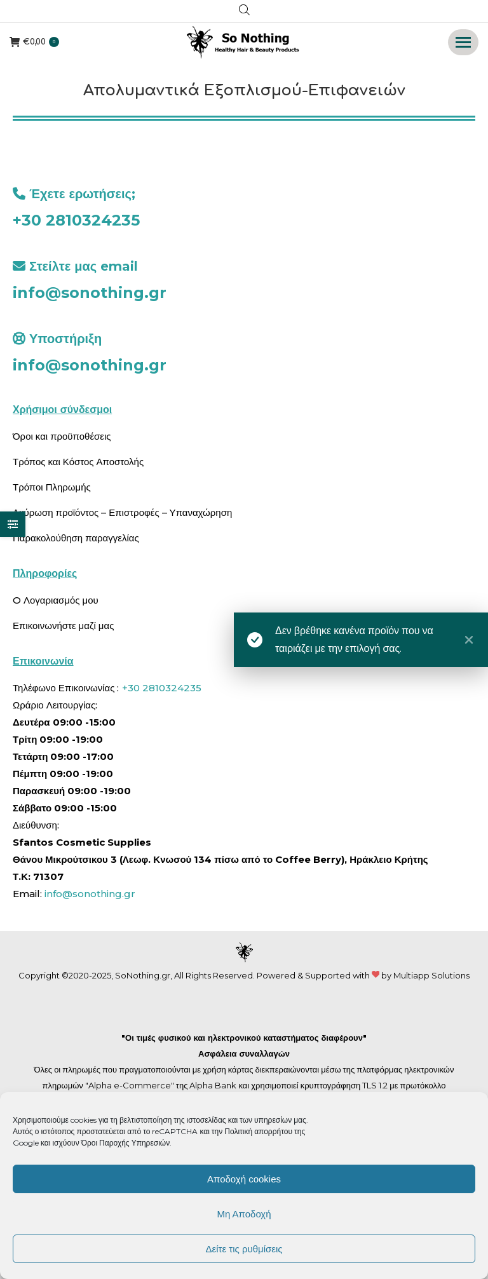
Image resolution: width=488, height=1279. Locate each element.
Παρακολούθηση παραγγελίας (76, 538)
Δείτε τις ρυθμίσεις (243, 1248)
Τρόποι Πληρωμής (52, 487)
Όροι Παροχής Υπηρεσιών (125, 1142)
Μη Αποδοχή (244, 1213)
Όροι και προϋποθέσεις (62, 436)
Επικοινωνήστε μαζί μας (63, 625)
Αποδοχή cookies (244, 1179)
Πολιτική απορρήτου (259, 1131)
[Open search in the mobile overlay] (244, 11)
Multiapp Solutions (431, 975)
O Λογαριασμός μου (55, 600)
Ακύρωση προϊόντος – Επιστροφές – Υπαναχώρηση (122, 512)
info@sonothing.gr (89, 292)
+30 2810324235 (76, 220)
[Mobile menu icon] (463, 42)
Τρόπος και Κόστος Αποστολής (78, 462)
